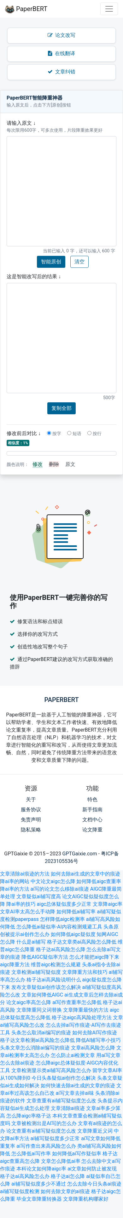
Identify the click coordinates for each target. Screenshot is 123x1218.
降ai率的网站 (14, 881)
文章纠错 (61, 72)
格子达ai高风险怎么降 (60, 949)
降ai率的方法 (14, 889)
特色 (92, 799)
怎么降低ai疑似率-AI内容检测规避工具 (59, 927)
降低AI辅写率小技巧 (98, 1040)
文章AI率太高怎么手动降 (27, 912)
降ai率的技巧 (21, 904)
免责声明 (31, 820)
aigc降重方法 (15, 965)
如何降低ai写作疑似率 (77, 1154)
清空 (79, 262)
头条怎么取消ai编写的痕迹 (41, 1033)
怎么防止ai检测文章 (73, 1055)
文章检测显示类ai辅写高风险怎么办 (51, 1070)
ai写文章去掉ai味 (75, 1093)
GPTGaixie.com (79, 854)
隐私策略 (31, 830)
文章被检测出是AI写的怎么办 (44, 1123)
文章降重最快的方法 (85, 1010)
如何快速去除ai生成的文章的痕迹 (78, 1086)
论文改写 (61, 35)
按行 (94, 433)
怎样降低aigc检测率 (62, 919)
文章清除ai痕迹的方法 (25, 874)
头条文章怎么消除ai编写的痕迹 (35, 1048)
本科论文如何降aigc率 (41, 1169)
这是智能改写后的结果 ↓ (34, 276)
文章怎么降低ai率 (60, 1161)
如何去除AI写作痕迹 (94, 1033)
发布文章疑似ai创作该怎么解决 (46, 987)
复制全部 (61, 408)
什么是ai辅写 (31, 942)
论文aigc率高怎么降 (28, 1002)
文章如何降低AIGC (42, 995)
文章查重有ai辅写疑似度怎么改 (61, 1101)
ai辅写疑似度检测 (19, 1191)
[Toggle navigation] (109, 9)
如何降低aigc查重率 (98, 881)
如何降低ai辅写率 (76, 912)
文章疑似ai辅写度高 (38, 896)
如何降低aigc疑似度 (73, 934)
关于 (31, 799)
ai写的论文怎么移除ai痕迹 (60, 889)
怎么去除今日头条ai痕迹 (94, 1184)
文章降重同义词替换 (39, 1010)
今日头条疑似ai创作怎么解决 (64, 1078)
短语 (74, 433)
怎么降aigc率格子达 (28, 1116)
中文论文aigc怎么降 (53, 881)
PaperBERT (26, 9)
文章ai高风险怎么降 (93, 1048)
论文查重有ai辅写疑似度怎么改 (41, 1131)
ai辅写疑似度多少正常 (55, 1138)
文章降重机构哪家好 (85, 1199)
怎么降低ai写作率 (31, 1154)
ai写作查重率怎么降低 (77, 1002)
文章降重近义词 (95, 1131)
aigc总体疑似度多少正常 (64, 904)
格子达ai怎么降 (68, 1176)
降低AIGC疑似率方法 (44, 957)
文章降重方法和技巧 (85, 972)
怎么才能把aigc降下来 (94, 957)
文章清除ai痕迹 (68, 1108)
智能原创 (51, 262)
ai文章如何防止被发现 (92, 1169)
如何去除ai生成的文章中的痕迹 (85, 874)
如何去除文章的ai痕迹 (65, 1191)
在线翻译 (61, 53)
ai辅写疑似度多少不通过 (38, 1184)
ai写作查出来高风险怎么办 (46, 1146)
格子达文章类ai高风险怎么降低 (82, 942)
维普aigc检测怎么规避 (56, 965)
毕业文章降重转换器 (39, 1199)
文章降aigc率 (107, 904)
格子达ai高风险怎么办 (25, 1176)
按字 (54, 433)
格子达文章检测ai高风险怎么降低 (37, 1040)
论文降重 (92, 830)
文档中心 (92, 820)
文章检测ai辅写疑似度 (36, 972)
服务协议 (31, 810)
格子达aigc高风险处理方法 (82, 1017)
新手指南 (92, 810)
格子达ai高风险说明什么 (53, 980)
